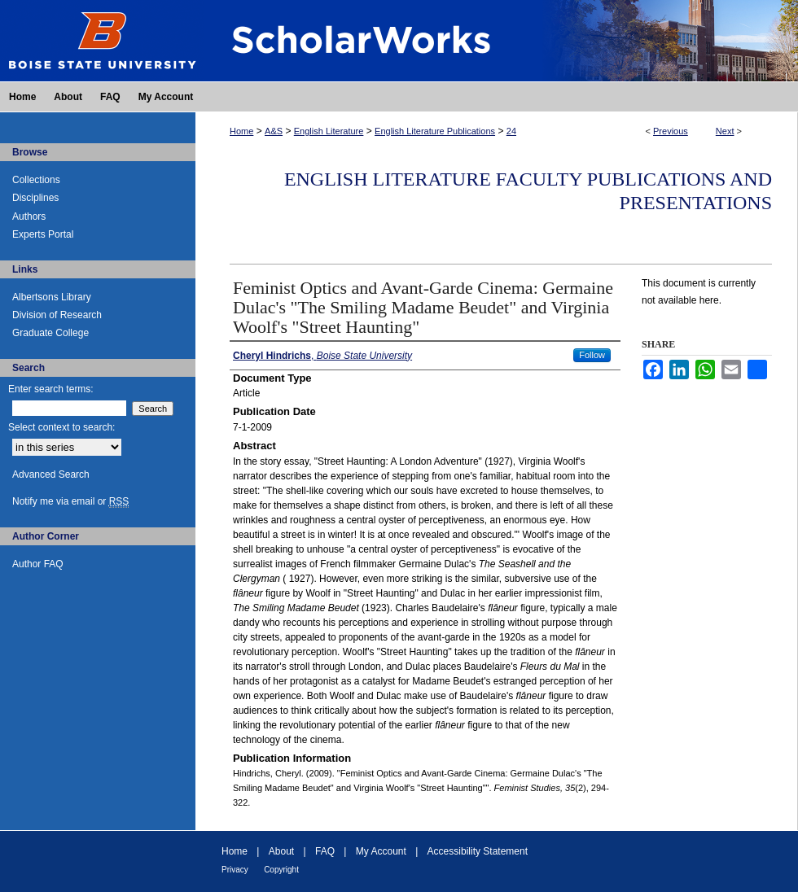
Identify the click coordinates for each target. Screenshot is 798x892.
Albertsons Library (51, 297)
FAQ (325, 851)
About (281, 851)
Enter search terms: (51, 389)
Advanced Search (51, 474)
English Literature (329, 131)
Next (725, 131)
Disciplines (35, 197)
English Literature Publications (435, 131)
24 (511, 131)
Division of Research (57, 315)
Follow (592, 355)
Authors (29, 216)
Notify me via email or (70, 501)
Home (241, 131)
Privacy (234, 869)
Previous (670, 131)
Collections (36, 180)
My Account (381, 851)
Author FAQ (38, 564)
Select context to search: (61, 427)
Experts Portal (42, 234)
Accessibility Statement (478, 851)
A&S (274, 131)
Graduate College (50, 333)
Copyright (281, 869)
